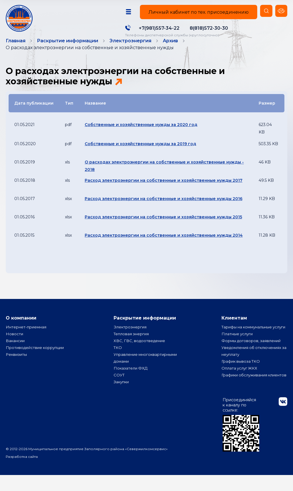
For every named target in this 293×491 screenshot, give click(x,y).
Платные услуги (237, 349)
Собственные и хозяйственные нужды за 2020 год (141, 132)
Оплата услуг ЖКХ (240, 384)
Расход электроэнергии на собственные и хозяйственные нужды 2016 (163, 206)
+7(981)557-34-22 (156, 28)
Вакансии (16, 349)
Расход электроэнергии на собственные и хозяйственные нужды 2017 (163, 187)
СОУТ (119, 384)
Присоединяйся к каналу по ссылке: (241, 440)
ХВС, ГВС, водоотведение (140, 349)
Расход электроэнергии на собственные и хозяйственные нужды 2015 (163, 224)
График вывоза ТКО (241, 377)
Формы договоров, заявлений (252, 356)
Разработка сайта (22, 472)
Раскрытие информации (145, 325)
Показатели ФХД (131, 377)
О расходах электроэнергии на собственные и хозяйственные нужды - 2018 (164, 173)
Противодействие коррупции (36, 356)
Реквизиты (17, 363)
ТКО (118, 356)
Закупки (122, 391)
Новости (14, 343)
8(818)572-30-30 (206, 28)
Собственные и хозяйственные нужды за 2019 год (140, 151)
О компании (21, 325)
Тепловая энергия (132, 343)
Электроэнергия (130, 336)
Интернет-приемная (27, 336)
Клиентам (234, 325)
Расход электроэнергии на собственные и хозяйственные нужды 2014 (164, 242)
